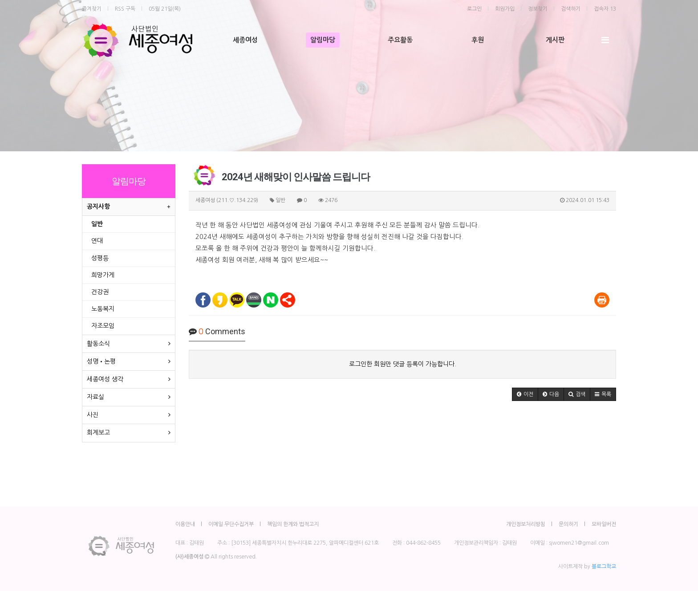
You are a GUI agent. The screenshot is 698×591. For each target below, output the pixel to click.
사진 (92, 415)
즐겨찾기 (91, 9)
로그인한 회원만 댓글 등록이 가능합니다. (402, 364)
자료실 (95, 397)
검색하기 (570, 9)
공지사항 (98, 206)
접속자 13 (605, 9)
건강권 (100, 292)
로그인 (474, 9)
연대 (97, 241)
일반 (97, 224)
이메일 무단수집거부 (231, 524)
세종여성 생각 (105, 379)
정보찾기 (538, 9)
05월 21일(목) (165, 9)
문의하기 (568, 524)
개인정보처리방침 (525, 524)
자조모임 (102, 326)
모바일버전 (604, 524)
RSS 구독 (125, 9)
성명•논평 (101, 361)
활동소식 (98, 343)
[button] (525, 394)
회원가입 (505, 9)
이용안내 (185, 524)
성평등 (100, 258)
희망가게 (102, 275)
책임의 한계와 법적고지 (293, 524)
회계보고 (98, 432)
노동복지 (102, 309)
